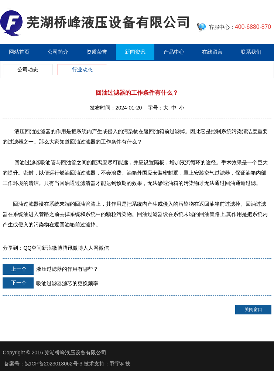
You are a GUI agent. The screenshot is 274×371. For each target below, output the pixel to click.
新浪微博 (52, 248)
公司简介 (58, 52)
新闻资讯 (135, 52)
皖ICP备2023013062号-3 (53, 364)
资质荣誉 (96, 52)
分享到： (13, 248)
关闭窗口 (253, 309)
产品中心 (174, 52)
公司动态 (27, 69)
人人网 (91, 248)
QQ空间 (32, 248)
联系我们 (251, 52)
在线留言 (212, 52)
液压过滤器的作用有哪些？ (50, 269)
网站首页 (19, 52)
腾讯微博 (72, 248)
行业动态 (82, 69)
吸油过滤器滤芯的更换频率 (50, 283)
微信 (104, 248)
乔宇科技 (120, 364)
